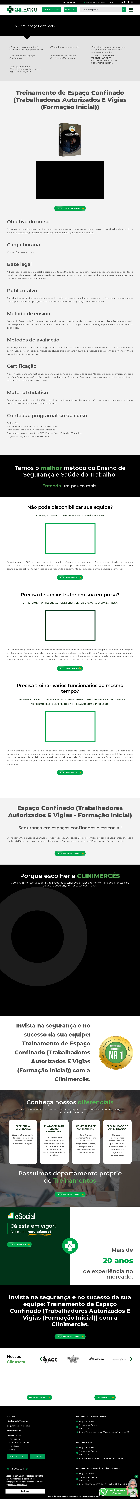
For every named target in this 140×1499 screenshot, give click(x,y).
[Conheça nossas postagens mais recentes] (105, 1397)
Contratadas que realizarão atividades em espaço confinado (26, 48)
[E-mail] (98, 2)
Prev (41, 1359)
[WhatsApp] (104, 1421)
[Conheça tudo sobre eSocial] (34, 1416)
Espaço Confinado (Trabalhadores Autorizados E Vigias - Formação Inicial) (105, 59)
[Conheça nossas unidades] (34, 1446)
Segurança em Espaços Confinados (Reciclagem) (63, 56)
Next (135, 1142)
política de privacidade (17, 1485)
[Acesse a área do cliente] (51, 9)
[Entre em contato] (39, 1397)
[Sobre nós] (34, 1442)
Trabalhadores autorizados (65, 47)
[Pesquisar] (124, 9)
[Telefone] (35, 1468)
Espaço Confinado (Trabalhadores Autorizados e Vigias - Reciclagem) (25, 69)
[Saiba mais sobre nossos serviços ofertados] (34, 1421)
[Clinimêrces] (22, 9)
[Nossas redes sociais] (122, 2)
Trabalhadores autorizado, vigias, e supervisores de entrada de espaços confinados (109, 49)
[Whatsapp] (68, 2)
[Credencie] (34, 1439)
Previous (5, 1142)
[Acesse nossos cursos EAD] (37, 1456)
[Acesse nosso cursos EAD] (70, 9)
